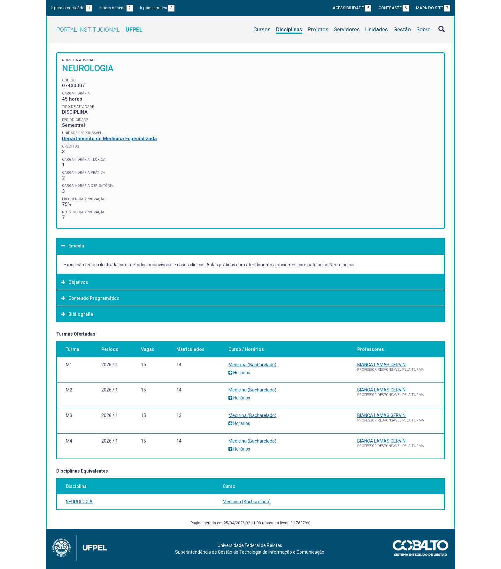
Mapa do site (433, 7)
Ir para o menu (116, 7)
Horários (239, 372)
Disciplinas (289, 29)
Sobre (423, 29)
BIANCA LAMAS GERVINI (381, 364)
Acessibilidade (352, 7)
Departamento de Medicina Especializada (109, 138)
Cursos (262, 29)
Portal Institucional (99, 29)
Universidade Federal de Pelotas (250, 545)
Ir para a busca (157, 7)
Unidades (376, 29)
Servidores (347, 29)
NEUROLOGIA (79, 501)
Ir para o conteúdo (71, 7)
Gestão (402, 29)
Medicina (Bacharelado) (252, 364)
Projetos (318, 29)
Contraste (394, 7)
